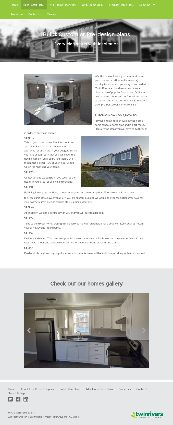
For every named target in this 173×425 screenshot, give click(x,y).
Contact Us (35, 14)
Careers (51, 14)
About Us (144, 4)
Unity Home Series (93, 4)
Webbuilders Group (54, 416)
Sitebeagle (24, 416)
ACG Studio (73, 416)
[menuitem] (14, 4)
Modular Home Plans (121, 4)
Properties (17, 14)
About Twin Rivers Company (37, 389)
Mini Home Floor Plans (63, 4)
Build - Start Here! (33, 4)
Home (14, 4)
